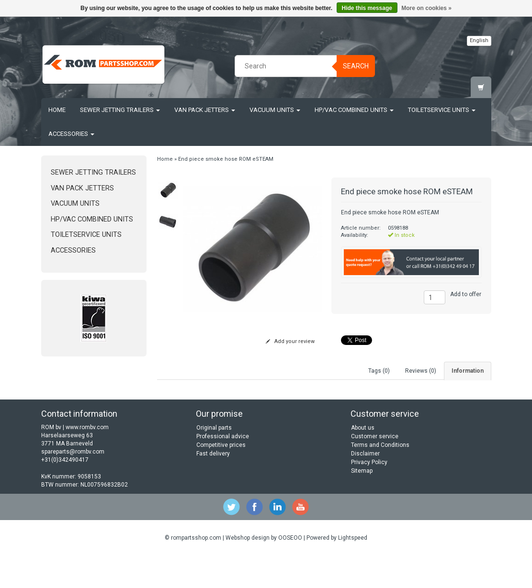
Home (57, 109)
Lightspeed (352, 569)
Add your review (290, 341)
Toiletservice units (441, 109)
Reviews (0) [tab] (420, 370)
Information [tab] (468, 370)
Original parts (214, 459)
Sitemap (362, 502)
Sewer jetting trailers (120, 109)
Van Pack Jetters (204, 109)
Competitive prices (221, 477)
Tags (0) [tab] (379, 370)
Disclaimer (365, 485)
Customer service (374, 468)
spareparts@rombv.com (72, 483)
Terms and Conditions (380, 477)
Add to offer (465, 294)
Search (356, 66)
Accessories (71, 133)
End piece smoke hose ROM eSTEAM (225, 159)
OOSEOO (290, 569)
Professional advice (222, 468)
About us (362, 459)
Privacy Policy (369, 494)
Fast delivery (213, 485)
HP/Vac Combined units (354, 109)
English (479, 40)
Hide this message (367, 8)
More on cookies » (426, 8)
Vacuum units (274, 109)
